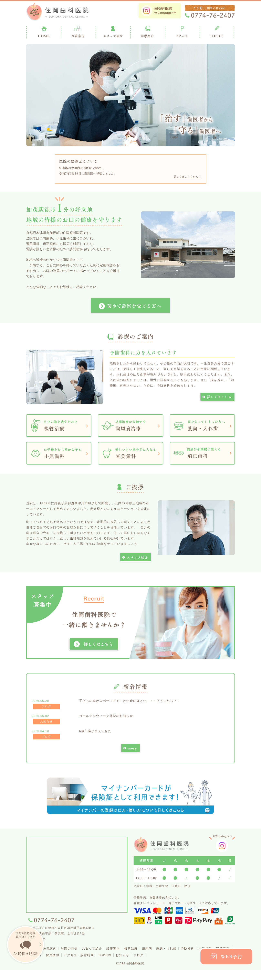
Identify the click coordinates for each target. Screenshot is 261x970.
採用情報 (52, 955)
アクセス (182, 36)
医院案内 (78, 36)
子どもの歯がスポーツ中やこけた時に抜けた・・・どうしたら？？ (129, 700)
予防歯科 (187, 948)
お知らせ (122, 955)
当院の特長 (69, 948)
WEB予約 (231, 957)
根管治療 (131, 948)
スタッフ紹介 (137, 557)
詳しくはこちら (219, 397)
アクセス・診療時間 (79, 955)
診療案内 (147, 36)
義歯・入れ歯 (166, 948)
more (132, 748)
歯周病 (147, 948)
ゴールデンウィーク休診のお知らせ (106, 716)
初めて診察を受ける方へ (134, 306)
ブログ (138, 955)
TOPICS (217, 36)
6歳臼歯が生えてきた (95, 731)
